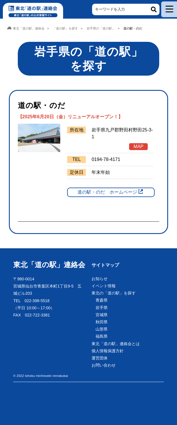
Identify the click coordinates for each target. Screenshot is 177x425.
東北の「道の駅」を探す (114, 293)
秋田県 (102, 322)
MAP (139, 146)
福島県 (102, 336)
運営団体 (100, 358)
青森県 (102, 300)
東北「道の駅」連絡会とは (116, 343)
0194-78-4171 (106, 159)
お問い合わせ (104, 365)
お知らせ (100, 278)
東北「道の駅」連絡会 (49, 265)
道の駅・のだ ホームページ (107, 192)
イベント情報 (104, 286)
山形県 (102, 329)
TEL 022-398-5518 (31, 300)
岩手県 (102, 307)
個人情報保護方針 (108, 351)
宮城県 (102, 314)
